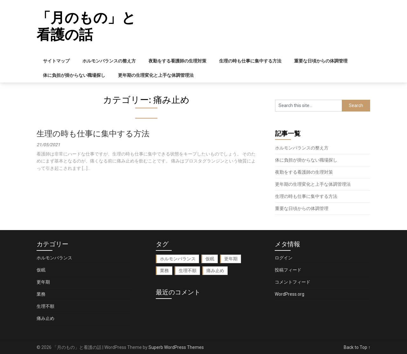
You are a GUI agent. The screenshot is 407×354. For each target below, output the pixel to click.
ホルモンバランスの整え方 (109, 60)
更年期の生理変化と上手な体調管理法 (156, 75)
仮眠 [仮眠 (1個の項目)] (209, 258)
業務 (41, 294)
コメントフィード (292, 282)
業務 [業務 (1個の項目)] (164, 270)
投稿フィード (288, 269)
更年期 (43, 282)
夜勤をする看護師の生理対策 (177, 60)
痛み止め (45, 318)
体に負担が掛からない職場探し (74, 75)
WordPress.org (289, 294)
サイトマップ (56, 60)
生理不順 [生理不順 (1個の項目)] (188, 270)
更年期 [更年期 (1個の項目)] (231, 258)
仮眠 (41, 269)
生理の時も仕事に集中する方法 (250, 60)
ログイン (284, 257)
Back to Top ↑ (357, 347)
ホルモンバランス (54, 257)
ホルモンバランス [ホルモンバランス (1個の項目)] (178, 258)
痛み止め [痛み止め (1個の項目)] (215, 270)
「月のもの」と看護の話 (86, 26)
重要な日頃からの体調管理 (321, 60)
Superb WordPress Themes (176, 347)
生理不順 (45, 306)
